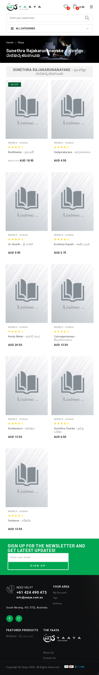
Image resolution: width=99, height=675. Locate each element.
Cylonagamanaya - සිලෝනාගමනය (65, 337)
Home (9, 41)
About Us (48, 652)
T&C (55, 597)
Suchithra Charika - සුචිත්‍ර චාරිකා (69, 429)
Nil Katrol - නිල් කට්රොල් (19, 635)
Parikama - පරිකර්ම (19, 519)
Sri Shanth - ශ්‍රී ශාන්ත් (20, 243)
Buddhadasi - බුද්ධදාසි (21, 151)
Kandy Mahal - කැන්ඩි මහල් (24, 335)
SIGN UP (38, 565)
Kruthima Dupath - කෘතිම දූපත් (72, 243)
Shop (20, 41)
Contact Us (49, 657)
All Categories (23, 28)
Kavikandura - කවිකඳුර (21, 427)
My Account (60, 592)
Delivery (57, 602)
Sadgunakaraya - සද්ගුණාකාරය (72, 151)
